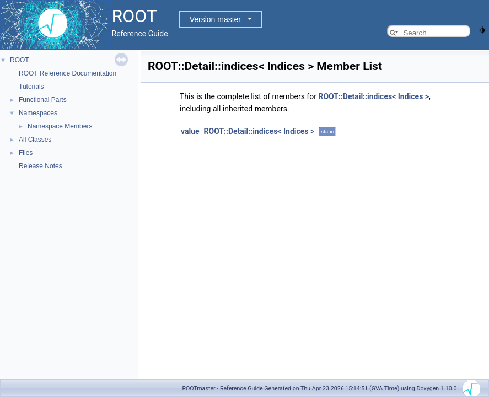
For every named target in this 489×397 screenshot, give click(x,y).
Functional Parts (43, 100)
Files (26, 153)
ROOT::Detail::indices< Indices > (373, 96)
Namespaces (38, 113)
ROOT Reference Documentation (67, 73)
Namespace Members (60, 126)
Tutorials (31, 86)
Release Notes (40, 166)
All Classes (35, 139)
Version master (215, 19)
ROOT (19, 60)
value (190, 131)
